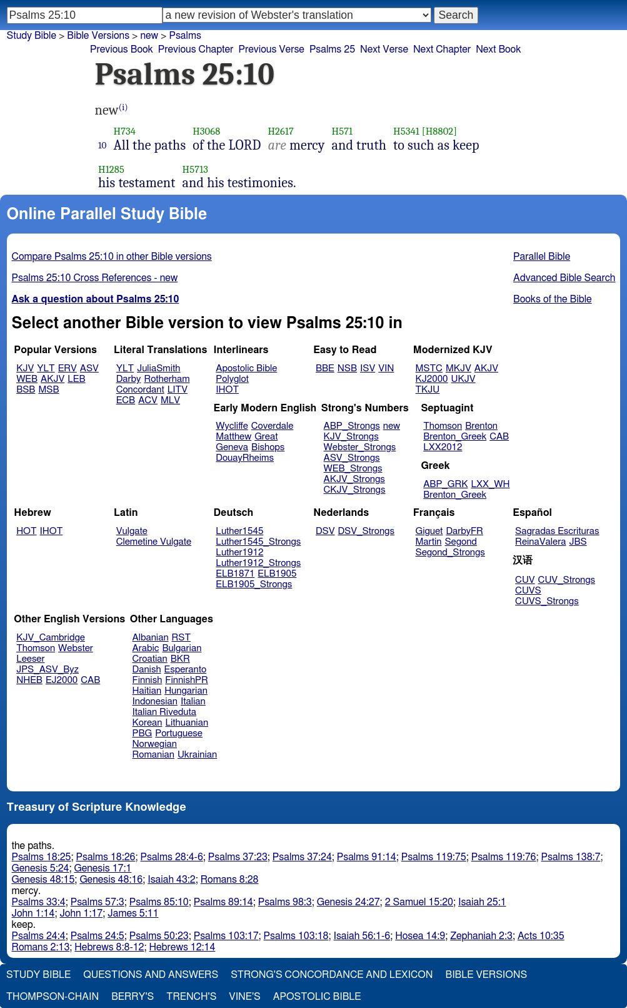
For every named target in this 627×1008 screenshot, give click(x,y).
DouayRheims (245, 458)
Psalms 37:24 (302, 857)
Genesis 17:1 (102, 868)
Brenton (481, 426)
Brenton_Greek (454, 436)
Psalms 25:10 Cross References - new (95, 278)
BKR (180, 659)
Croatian (150, 659)
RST (181, 637)
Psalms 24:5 (97, 936)
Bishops (267, 447)
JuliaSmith (158, 368)
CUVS (528, 590)
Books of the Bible (552, 299)
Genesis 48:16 (111, 880)
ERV (67, 368)
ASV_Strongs (352, 458)
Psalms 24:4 (39, 936)
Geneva (232, 447)
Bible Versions (98, 36)
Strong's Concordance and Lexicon (332, 975)
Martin (429, 542)
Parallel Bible (541, 257)
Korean (148, 723)
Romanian (153, 754)
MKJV (458, 368)
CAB (499, 436)
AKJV (52, 379)
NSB (347, 368)
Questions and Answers (150, 975)
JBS (577, 542)
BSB (25, 389)
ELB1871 (235, 574)
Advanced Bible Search (564, 278)
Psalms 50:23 (159, 936)
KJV (25, 368)
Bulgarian (181, 648)
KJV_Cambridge (50, 637)
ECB (125, 400)
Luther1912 (239, 552)
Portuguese (179, 733)
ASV (89, 368)
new (391, 426)
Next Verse (384, 49)
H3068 (206, 131)
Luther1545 (239, 531)
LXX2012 (442, 447)
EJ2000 (62, 680)
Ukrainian (197, 754)
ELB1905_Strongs (254, 584)
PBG (143, 733)
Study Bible (31, 36)
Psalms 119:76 (503, 857)
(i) (123, 107)
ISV (367, 368)
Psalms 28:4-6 (172, 857)
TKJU (428, 389)
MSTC (429, 368)
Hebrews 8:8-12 (109, 947)
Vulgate (132, 531)
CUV (525, 580)
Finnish (148, 680)
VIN (386, 368)
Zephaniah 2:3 (481, 936)
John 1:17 (81, 913)
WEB (27, 379)
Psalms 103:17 (226, 936)
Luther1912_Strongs (258, 563)
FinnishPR (186, 680)
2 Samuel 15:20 (419, 902)
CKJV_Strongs (355, 490)
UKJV (463, 379)
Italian (193, 701)
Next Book (498, 49)
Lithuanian (186, 723)
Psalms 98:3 (285, 902)
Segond (460, 542)
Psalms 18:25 (41, 857)
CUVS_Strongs (547, 601)
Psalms (185, 36)
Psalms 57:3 (97, 902)
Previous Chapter (196, 49)
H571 (342, 131)
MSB (48, 389)
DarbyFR (464, 531)
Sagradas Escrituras (557, 531)
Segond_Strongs (450, 552)
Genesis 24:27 (348, 902)
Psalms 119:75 (433, 857)
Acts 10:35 (541, 936)
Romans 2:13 (41, 947)
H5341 (406, 131)
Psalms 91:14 (366, 857)
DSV (325, 531)
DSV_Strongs (366, 531)
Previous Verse (271, 49)
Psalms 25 (332, 49)
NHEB (29, 680)
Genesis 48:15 (43, 880)
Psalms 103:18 (296, 936)
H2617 (281, 131)
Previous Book (121, 49)
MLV (170, 400)
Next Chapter (442, 49)
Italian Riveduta (164, 712)
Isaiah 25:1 (482, 902)
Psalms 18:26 (106, 857)
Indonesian (155, 701)
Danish (147, 669)
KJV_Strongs (351, 436)
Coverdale (272, 426)
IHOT (227, 389)
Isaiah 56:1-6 (361, 936)
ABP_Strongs (352, 426)
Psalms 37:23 (238, 857)
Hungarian (186, 691)
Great (266, 436)
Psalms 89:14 (223, 902)
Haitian (147, 691)
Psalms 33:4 (39, 902)
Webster (75, 648)
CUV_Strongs (566, 580)
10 (102, 145)
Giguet (429, 531)
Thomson (442, 426)
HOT (26, 531)
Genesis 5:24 (40, 868)
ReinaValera (540, 542)
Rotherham (166, 379)
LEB (76, 379)
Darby (128, 379)
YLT (45, 368)
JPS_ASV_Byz (47, 669)
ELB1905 (277, 574)
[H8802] (439, 131)
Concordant (140, 389)
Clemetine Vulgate (153, 542)
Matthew (233, 436)
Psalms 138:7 (571, 857)
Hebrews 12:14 (182, 947)
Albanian (151, 637)
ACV (148, 400)
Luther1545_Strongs (258, 542)
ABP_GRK (445, 484)
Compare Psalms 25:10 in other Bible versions (112, 257)
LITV (178, 389)
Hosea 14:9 (420, 936)
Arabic (146, 648)
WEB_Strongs (353, 468)
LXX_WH (490, 484)
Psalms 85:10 (159, 902)
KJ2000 (432, 379)
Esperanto (185, 669)
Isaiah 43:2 (172, 880)
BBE (325, 368)
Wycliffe (232, 426)
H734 (125, 131)
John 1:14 (33, 913)
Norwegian (155, 744)
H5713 (195, 169)
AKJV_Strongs (354, 479)
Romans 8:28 (230, 880)
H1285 (111, 169)
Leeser (30, 659)
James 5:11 (133, 913)
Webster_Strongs (360, 447)
